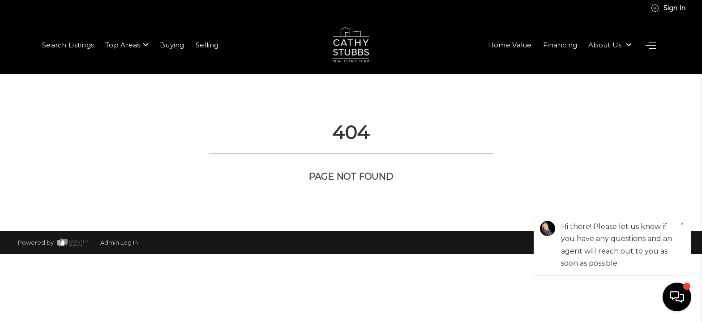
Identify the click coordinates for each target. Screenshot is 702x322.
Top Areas (127, 45)
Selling (207, 45)
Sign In (668, 8)
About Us (610, 45)
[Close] (681, 224)
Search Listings (68, 45)
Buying (172, 45)
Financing (560, 45)
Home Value (510, 45)
